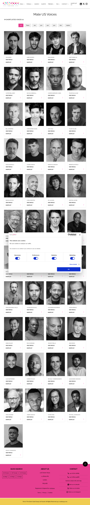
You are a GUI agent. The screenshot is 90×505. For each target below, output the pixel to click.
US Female (23, 473)
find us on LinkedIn (73, 484)
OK (69, 269)
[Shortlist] (74, 4)
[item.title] (36, 4)
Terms (39, 492)
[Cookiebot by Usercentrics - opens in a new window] (69, 235)
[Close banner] (79, 234)
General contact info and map (73, 480)
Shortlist (8, 62)
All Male (5, 476)
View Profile (9, 59)
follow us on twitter (73, 488)
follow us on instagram (73, 492)
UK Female (14, 473)
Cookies (50, 492)
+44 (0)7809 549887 (73, 477)
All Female (6, 473)
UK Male (12, 476)
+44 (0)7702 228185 (73, 473)
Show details (73, 264)
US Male (19, 476)
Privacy (45, 492)
